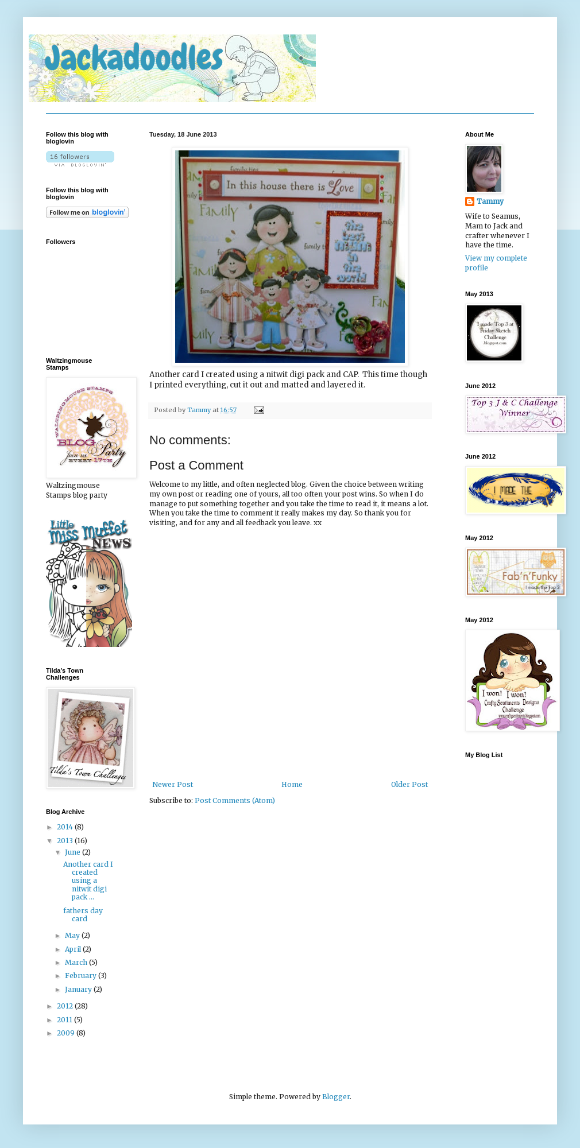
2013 (66, 840)
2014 (66, 827)
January (79, 989)
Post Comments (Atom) (235, 800)
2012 (66, 1006)
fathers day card (83, 914)
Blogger (336, 1096)
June (73, 852)
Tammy (199, 410)
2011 (65, 1019)
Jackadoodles (134, 58)
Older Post (409, 784)
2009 (66, 1033)
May (73, 935)
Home (292, 784)
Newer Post (172, 784)
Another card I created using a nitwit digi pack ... (88, 881)
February (81, 975)
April (74, 949)
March (77, 962)
